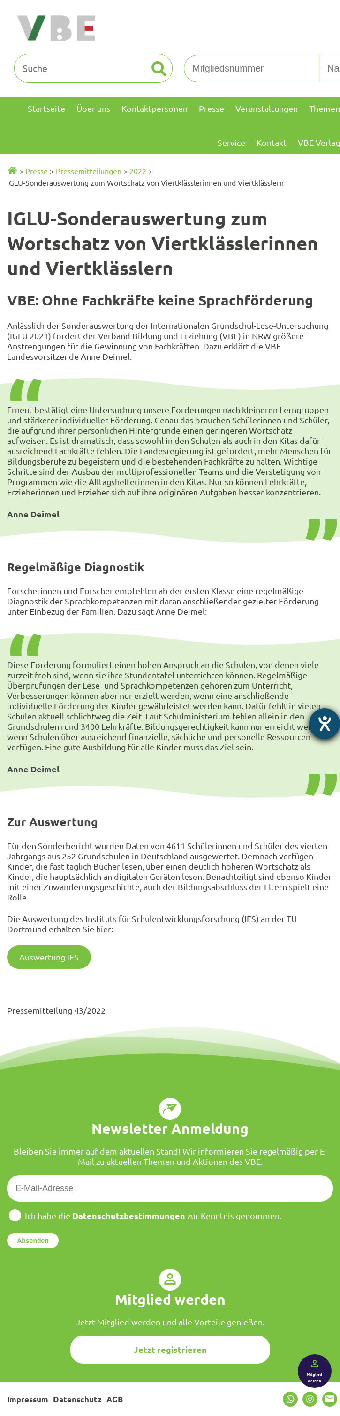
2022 (137, 170)
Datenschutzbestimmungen (128, 1215)
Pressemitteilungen (88, 170)
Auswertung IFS (49, 957)
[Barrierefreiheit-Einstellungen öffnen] (324, 723)
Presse (36, 170)
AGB (114, 1399)
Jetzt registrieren (170, 1349)
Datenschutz (77, 1399)
